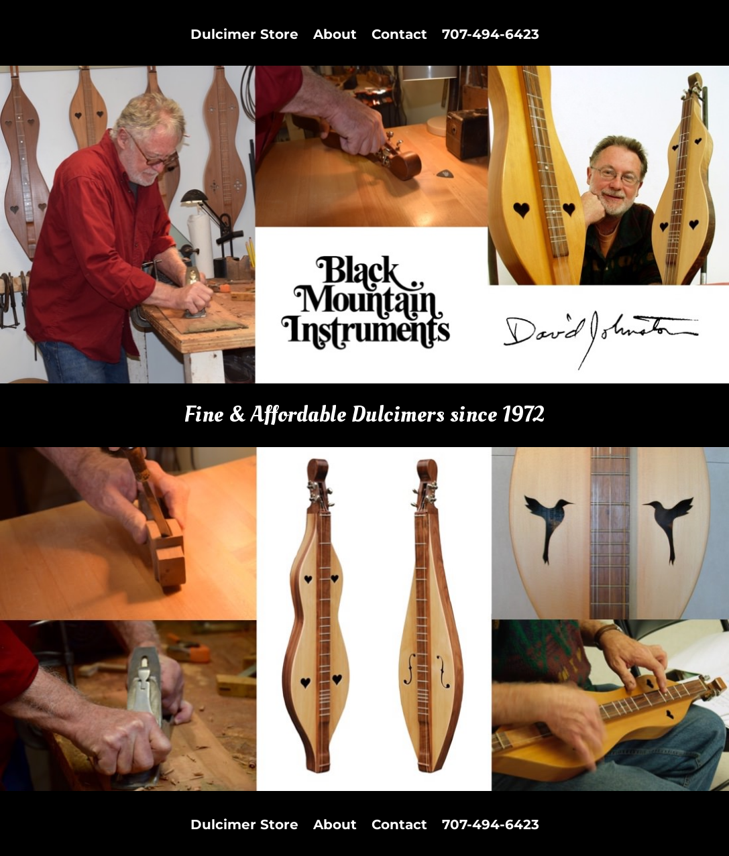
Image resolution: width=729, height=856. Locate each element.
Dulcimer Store (244, 35)
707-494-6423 (490, 35)
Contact (399, 35)
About (335, 35)
